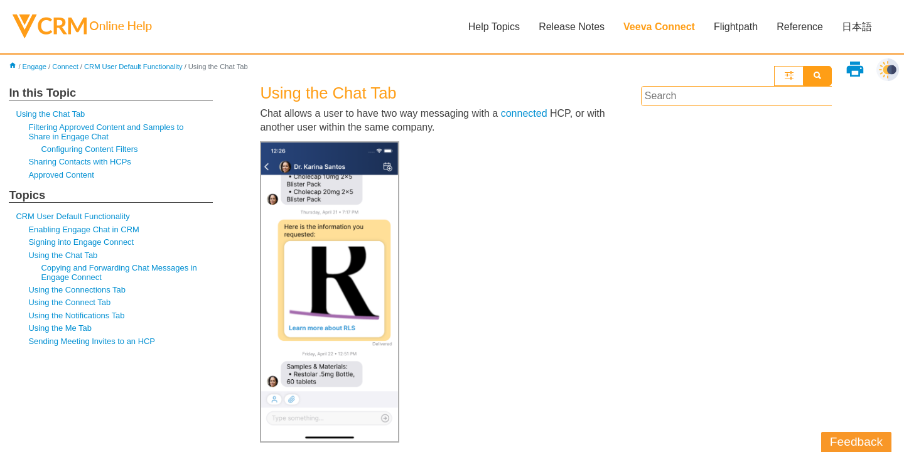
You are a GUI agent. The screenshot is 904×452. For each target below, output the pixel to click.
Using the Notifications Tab (76, 315)
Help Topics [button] (494, 26)
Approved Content (61, 175)
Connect (65, 66)
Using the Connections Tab (77, 289)
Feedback (856, 441)
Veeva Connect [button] (659, 26)
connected (524, 113)
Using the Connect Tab (69, 302)
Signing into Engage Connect (81, 242)
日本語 (857, 26)
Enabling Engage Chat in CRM (83, 229)
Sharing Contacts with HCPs (79, 161)
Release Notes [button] (572, 26)
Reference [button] (800, 26)
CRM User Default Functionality (133, 66)
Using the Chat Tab (50, 114)
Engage (35, 66)
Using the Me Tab (60, 328)
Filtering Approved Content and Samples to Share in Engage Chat (105, 131)
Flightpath (736, 26)
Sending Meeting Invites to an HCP (91, 341)
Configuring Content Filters (89, 149)
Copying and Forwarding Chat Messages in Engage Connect (118, 272)
